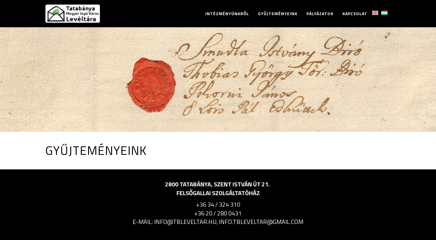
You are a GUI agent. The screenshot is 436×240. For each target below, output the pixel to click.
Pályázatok (319, 14)
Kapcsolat (354, 14)
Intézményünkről (227, 14)
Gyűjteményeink (277, 14)
